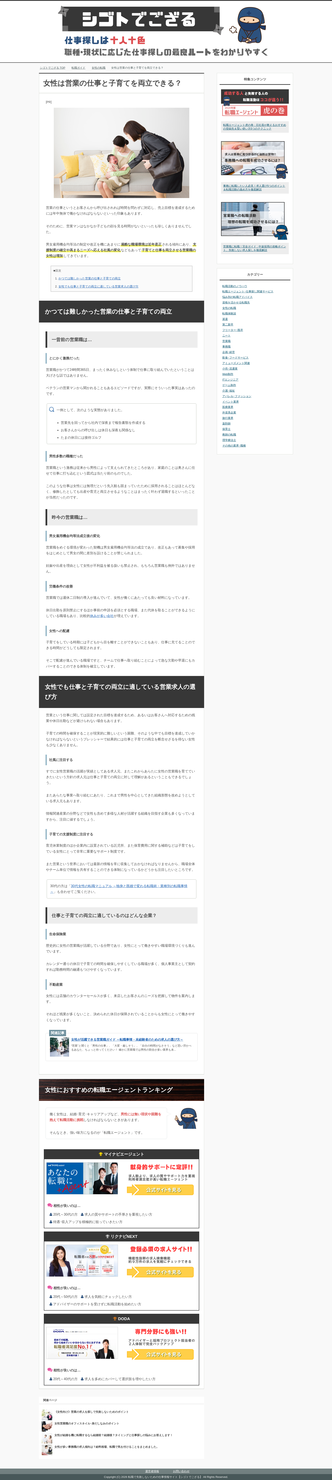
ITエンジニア (230, 379)
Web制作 (227, 374)
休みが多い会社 (102, 616)
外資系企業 (229, 412)
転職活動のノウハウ (234, 286)
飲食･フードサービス (235, 357)
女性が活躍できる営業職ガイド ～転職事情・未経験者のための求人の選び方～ (127, 1039)
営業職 (226, 341)
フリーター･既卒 (232, 330)
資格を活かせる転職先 (236, 302)
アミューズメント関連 (236, 363)
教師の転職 (229, 434)
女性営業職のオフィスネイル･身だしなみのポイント (86, 1423)
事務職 (226, 346)
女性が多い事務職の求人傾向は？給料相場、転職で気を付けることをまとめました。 (106, 1446)
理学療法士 (229, 440)
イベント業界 (230, 401)
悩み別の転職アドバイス (237, 297)
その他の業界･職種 (234, 445)
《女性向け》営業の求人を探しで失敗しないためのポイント (91, 1411)
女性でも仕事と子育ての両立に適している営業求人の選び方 (98, 286)
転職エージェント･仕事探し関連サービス (247, 291)
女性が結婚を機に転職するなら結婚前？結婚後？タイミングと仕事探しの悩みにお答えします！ (113, 1435)
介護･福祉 (228, 390)
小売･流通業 (230, 368)
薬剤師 (226, 423)
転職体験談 (229, 313)
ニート (226, 335)
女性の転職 (229, 308)
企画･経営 (228, 352)
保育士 (226, 429)
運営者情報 (152, 1471)
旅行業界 (227, 418)
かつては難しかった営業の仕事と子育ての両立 (89, 278)
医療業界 (227, 407)
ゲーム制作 (229, 385)
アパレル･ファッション (236, 396)
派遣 (225, 319)
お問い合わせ (181, 1471)
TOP (52, 67)
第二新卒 (227, 324)
